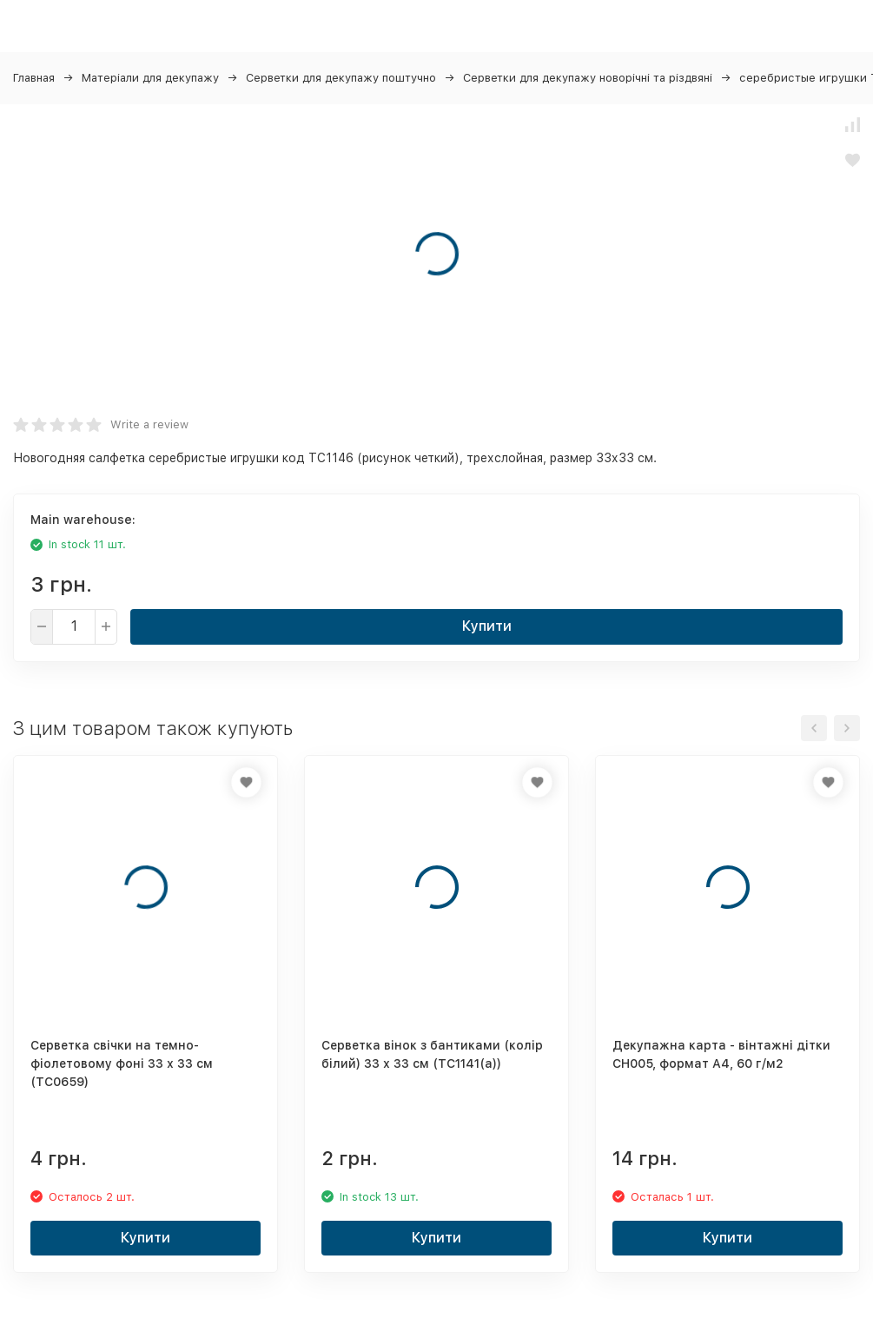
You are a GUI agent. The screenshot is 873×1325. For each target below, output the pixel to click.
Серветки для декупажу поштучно (341, 77)
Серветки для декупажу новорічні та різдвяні (587, 77)
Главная (34, 77)
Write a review (149, 424)
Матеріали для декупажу (150, 77)
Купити (487, 626)
